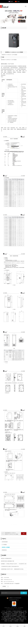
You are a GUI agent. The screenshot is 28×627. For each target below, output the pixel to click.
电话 (10, 625)
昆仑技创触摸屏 (13, 615)
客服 (17, 625)
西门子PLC (10, 612)
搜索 (24, 592)
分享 (3, 625)
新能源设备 (4, 550)
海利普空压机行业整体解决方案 (7, 561)
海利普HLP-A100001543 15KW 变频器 (11, 534)
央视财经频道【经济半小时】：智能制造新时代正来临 (12, 569)
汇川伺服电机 (15, 620)
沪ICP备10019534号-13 (14, 600)
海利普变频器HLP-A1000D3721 (10, 532)
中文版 (18, 1)
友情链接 (4, 586)
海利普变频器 (5, 541)
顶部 (24, 625)
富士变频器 (8, 611)
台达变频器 (9, 618)
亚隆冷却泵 (21, 619)
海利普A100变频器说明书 (6, 558)
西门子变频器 (11, 619)
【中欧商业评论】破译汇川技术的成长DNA (10, 566)
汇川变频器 (4, 544)
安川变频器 (14, 618)
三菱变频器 (15, 612)
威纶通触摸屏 (19, 611)
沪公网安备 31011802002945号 (14, 597)
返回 (24, 533)
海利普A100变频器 (6, 547)
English (12, 1)
